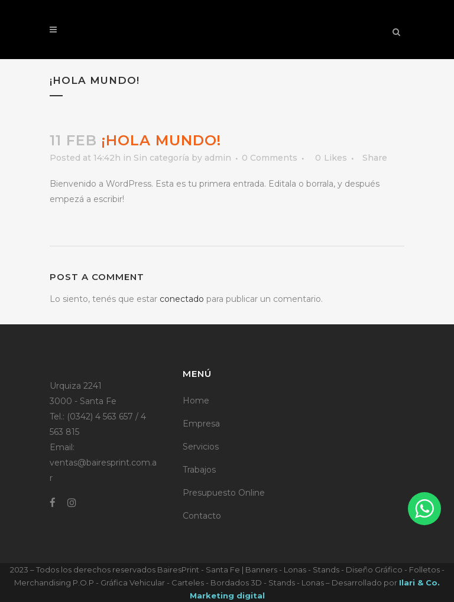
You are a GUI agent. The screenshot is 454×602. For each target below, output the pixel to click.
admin (218, 157)
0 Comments (269, 157)
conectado (182, 299)
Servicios (201, 446)
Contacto (202, 515)
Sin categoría (161, 157)
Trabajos (199, 469)
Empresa (201, 423)
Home (196, 400)
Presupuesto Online (224, 492)
